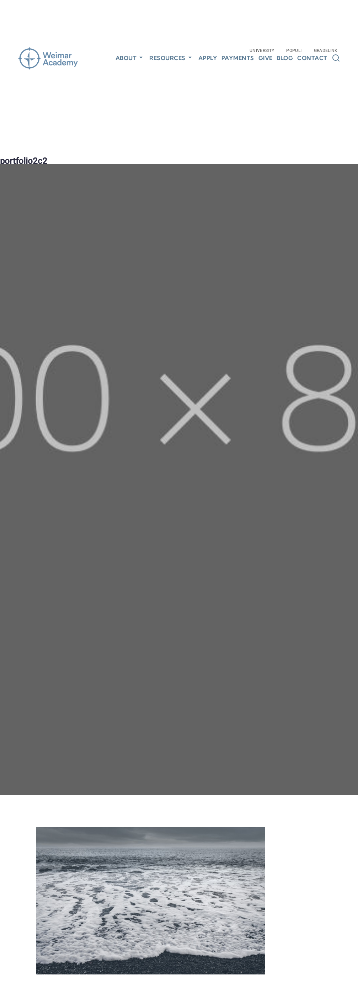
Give (265, 58)
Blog (285, 58)
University (262, 50)
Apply (208, 58)
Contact (312, 58)
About (126, 58)
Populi (293, 50)
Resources (167, 58)
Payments (237, 58)
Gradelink (326, 50)
